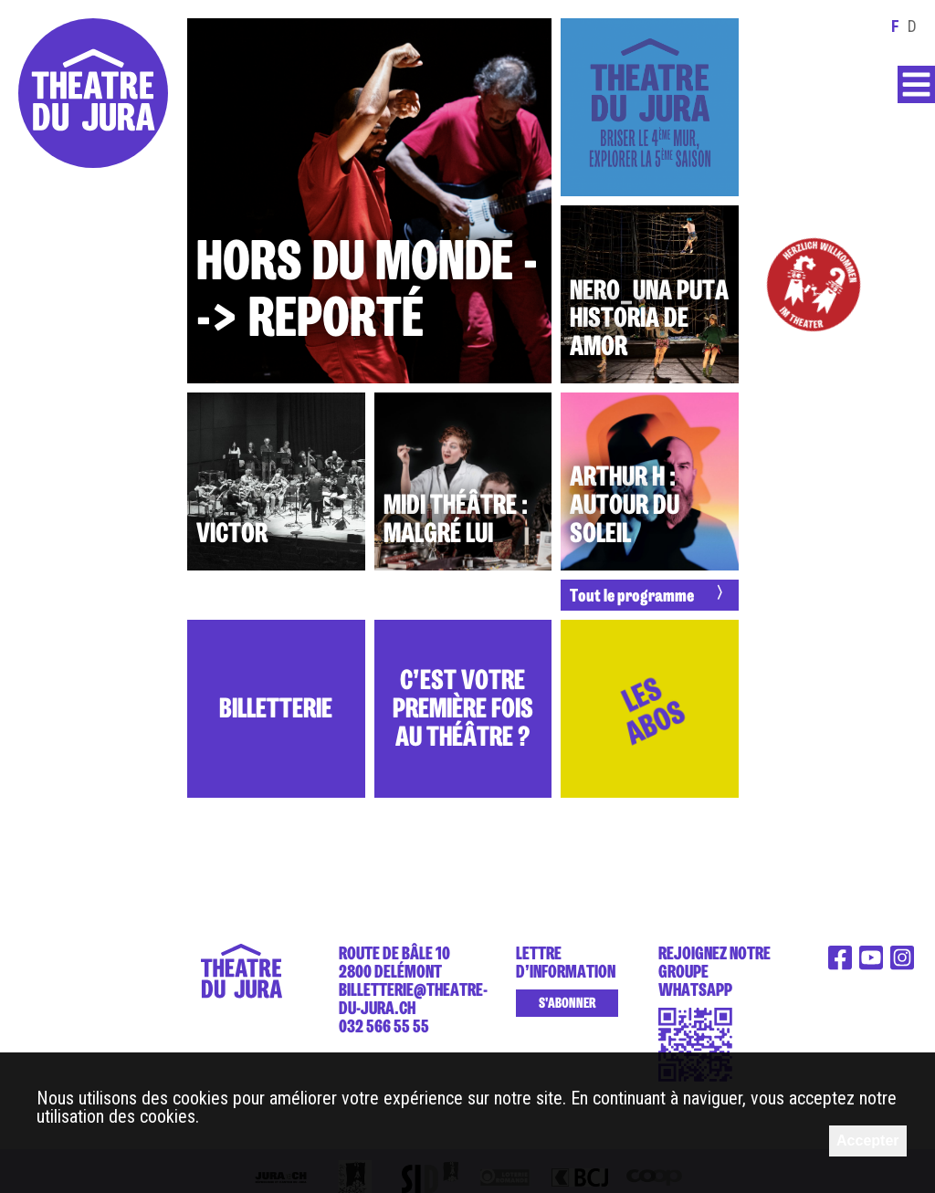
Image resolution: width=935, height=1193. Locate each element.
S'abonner (567, 1003)
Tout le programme (632, 595)
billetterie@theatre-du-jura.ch (413, 998)
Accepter (867, 1140)
